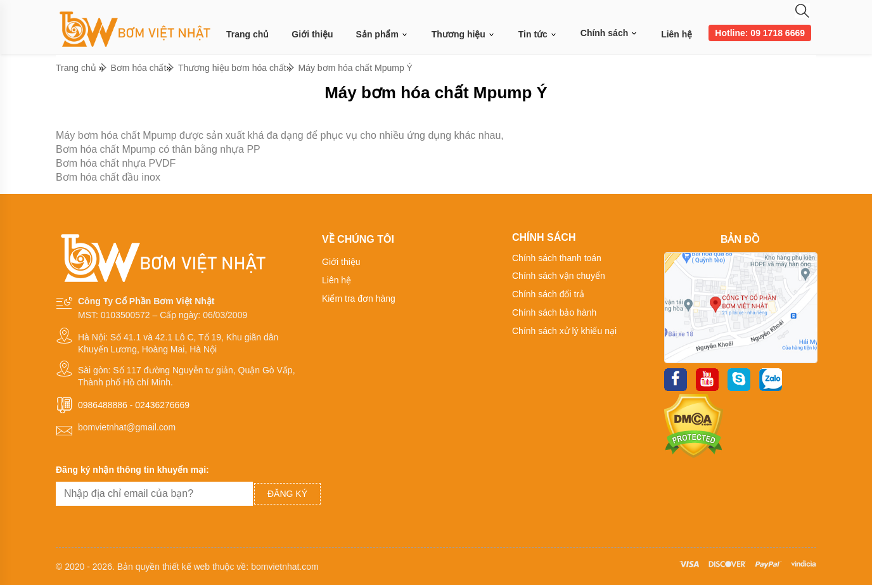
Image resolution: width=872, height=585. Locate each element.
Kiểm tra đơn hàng (358, 298)
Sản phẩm (382, 34)
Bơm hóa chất (139, 68)
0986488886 (102, 405)
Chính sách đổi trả (548, 294)
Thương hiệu (464, 34)
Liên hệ (676, 34)
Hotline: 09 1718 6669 (760, 33)
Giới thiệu (312, 34)
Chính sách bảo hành (554, 312)
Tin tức (538, 34)
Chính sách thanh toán (556, 258)
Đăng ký (287, 494)
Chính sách (609, 33)
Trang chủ (247, 34)
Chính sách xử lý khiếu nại (564, 331)
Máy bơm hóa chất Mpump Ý (355, 68)
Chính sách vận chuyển (558, 276)
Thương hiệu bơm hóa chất (232, 68)
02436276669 (162, 405)
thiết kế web (186, 567)
